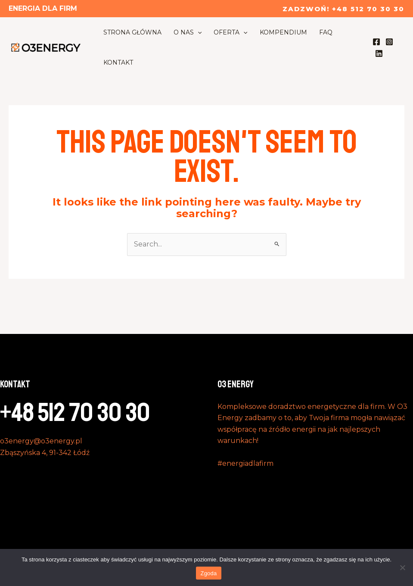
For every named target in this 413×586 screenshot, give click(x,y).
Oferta (230, 32)
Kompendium (283, 32)
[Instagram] (389, 42)
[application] (198, 32)
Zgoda (208, 573)
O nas (188, 32)
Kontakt (118, 62)
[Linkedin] (379, 53)
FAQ (325, 32)
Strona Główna (132, 32)
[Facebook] (376, 42)
